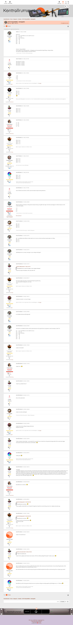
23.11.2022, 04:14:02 (22, 172)
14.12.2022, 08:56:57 (22, 499)
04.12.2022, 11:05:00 (22, 344)
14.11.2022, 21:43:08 (21, 31)
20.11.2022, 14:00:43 (22, 72)
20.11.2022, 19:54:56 (22, 137)
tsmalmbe (10, 206)
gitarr (12, 84)
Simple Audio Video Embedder (36, 620)
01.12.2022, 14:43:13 (22, 296)
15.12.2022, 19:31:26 (22, 563)
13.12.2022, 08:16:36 (22, 481)
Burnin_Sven (10, 539)
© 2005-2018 (38, 621)
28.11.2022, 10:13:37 (22, 263)
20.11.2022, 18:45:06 (22, 119)
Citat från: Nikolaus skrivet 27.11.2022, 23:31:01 (23, 266)
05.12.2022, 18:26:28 (22, 409)
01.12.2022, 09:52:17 (22, 277)
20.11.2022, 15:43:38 (22, 105)
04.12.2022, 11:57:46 (22, 363)
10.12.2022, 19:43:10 (22, 466)
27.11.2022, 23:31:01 (22, 249)
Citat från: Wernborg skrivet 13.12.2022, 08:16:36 (23, 501)
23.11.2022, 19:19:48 (22, 187)
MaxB (10, 77)
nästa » (67, 23)
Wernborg (10, 124)
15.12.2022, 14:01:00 (22, 549)
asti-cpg (11, 292)
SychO (40, 622)
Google (40, 83)
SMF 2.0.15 (30, 619)
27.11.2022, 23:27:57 (22, 235)
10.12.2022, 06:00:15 (22, 452)
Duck (10, 63)
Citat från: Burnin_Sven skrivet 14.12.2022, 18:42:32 (24, 551)
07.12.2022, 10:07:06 (22, 438)
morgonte (10, 225)
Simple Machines (41, 619)
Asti (10, 141)
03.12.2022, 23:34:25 (22, 325)
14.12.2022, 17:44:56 (22, 513)
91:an (10, 110)
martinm (10, 92)
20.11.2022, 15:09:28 (22, 88)
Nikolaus (10, 23)
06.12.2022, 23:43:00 (22, 423)
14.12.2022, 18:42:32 (22, 531)
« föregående (63, 23)
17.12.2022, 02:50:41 (22, 580)
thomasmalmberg (10, 216)
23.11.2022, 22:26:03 (22, 201)
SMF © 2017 (35, 619)
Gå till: (58, 601)
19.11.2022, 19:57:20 (22, 58)
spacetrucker (10, 160)
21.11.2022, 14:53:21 (22, 155)
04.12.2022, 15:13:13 (22, 395)
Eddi (10, 176)
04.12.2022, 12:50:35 (22, 380)
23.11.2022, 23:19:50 (22, 221)
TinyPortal (34, 621)
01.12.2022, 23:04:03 (22, 311)
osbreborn (12, 101)
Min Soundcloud (18, 215)
